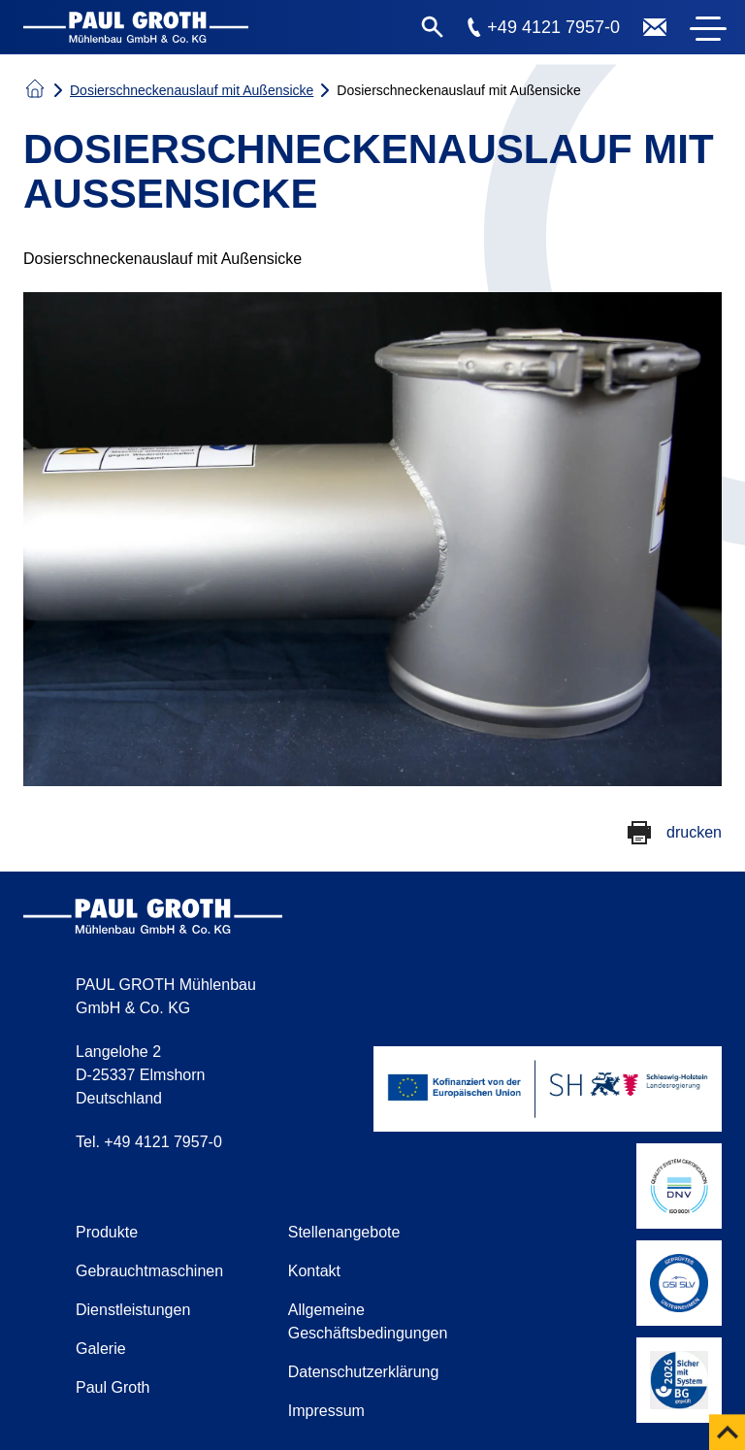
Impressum (326, 1410)
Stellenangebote (344, 1232)
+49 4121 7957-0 (553, 27)
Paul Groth (112, 1387)
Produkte (107, 1232)
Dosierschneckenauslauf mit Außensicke (191, 90)
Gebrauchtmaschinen (149, 1271)
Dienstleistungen (133, 1310)
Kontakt (314, 1271)
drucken (694, 832)
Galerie (101, 1348)
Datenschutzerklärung (363, 1372)
